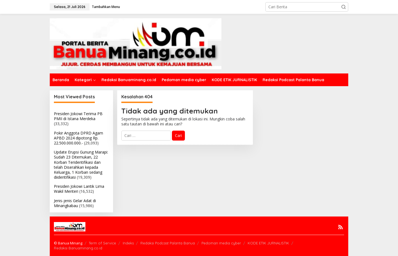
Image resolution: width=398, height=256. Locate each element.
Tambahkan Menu (106, 6)
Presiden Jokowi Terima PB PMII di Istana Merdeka (78, 116)
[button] (343, 7)
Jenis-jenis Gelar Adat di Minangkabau (75, 203)
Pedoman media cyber (221, 243)
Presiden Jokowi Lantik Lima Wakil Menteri (79, 189)
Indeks (128, 243)
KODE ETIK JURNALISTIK (268, 243)
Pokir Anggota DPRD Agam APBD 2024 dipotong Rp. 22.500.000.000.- (78, 138)
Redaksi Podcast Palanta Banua (167, 243)
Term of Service (102, 243)
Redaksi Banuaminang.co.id (78, 248)
